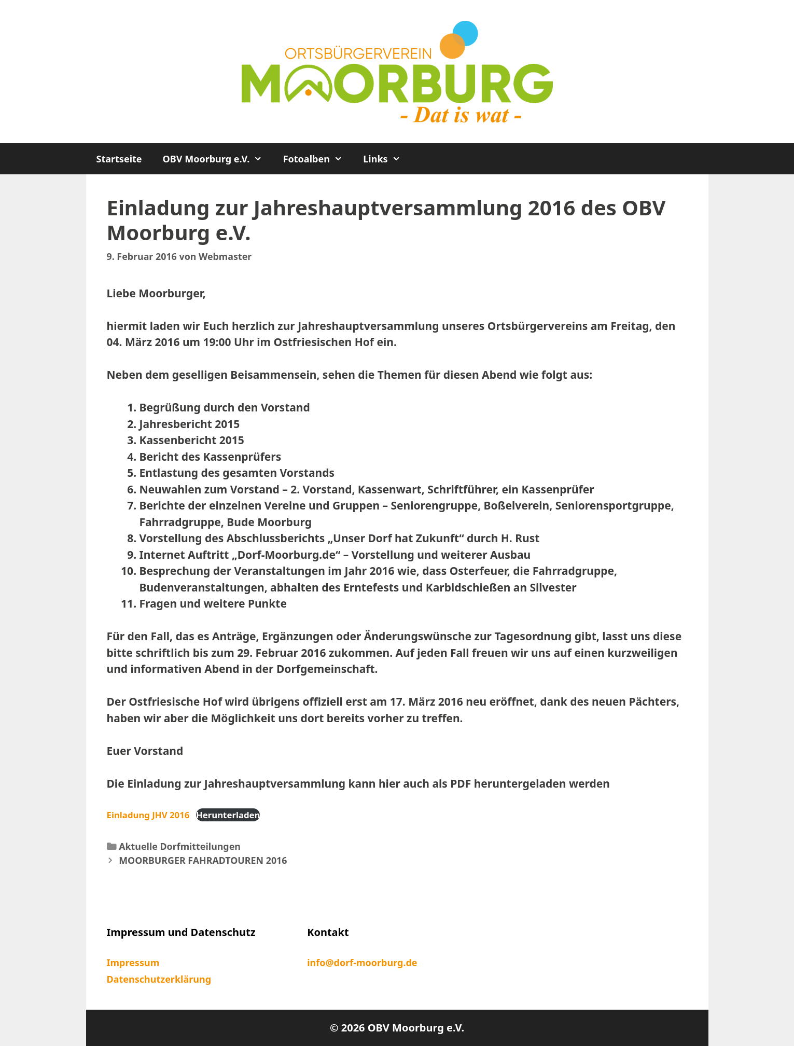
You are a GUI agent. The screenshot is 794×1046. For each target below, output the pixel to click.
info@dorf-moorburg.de (362, 962)
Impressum (133, 962)
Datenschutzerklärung (159, 979)
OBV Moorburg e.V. (218, 158)
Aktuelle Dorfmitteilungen (180, 846)
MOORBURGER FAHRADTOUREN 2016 (203, 860)
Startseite (119, 159)
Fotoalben (318, 158)
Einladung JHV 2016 (148, 815)
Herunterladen (228, 815)
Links (387, 158)
